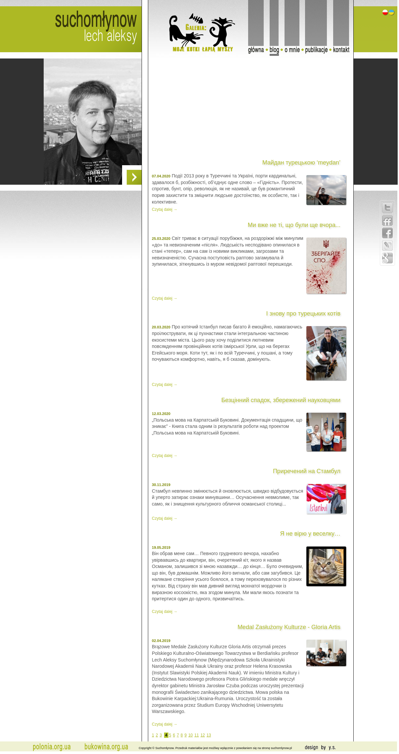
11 (197, 735)
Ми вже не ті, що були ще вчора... (294, 225)
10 (190, 735)
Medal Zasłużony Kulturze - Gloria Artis (289, 627)
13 (208, 735)
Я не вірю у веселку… (310, 533)
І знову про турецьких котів (303, 313)
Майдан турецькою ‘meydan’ (301, 162)
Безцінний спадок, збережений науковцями (280, 400)
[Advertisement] (62, 243)
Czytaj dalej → (164, 209)
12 (202, 735)
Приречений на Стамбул (306, 471)
